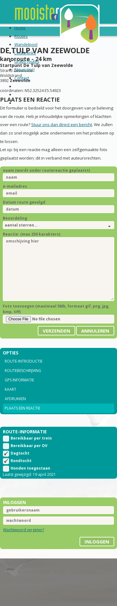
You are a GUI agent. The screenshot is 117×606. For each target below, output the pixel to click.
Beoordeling (15, 218)
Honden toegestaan (30, 468)
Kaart (10, 389)
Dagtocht (20, 453)
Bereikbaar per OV (29, 445)
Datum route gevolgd (24, 202)
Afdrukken (15, 398)
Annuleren (95, 331)
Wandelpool (25, 44)
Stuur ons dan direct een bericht (61, 124)
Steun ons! (24, 69)
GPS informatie (19, 380)
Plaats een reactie (22, 408)
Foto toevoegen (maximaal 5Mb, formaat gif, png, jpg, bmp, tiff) (56, 308)
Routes (21, 36)
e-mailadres (15, 186)
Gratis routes (26, 61)
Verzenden (56, 331)
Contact (21, 78)
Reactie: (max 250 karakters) (31, 234)
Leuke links (25, 53)
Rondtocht (21, 460)
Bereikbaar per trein (31, 438)
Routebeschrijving (23, 370)
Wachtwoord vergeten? (23, 529)
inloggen (97, 541)
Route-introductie (23, 361)
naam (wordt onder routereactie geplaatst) (46, 170)
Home (20, 28)
